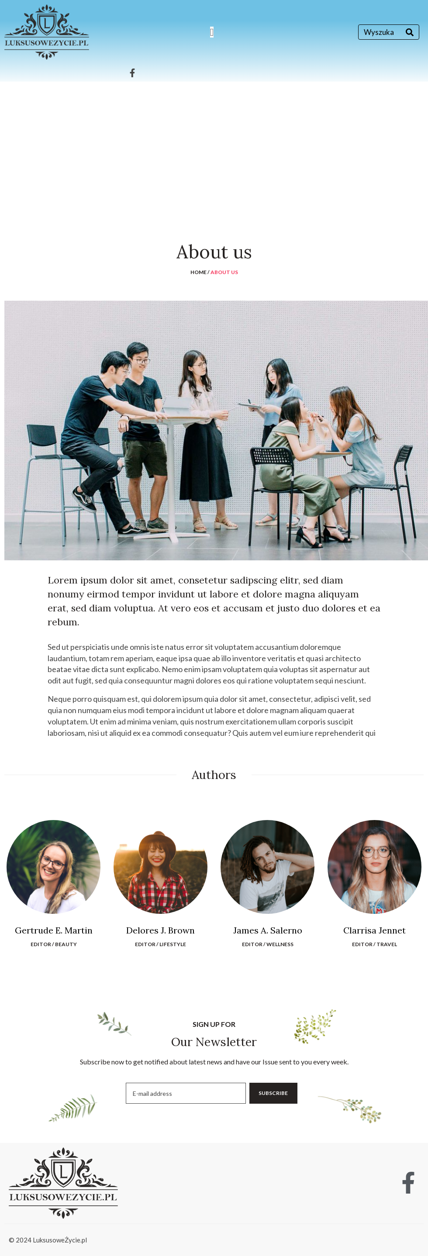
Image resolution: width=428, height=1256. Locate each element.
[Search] (409, 32)
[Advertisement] (214, 147)
